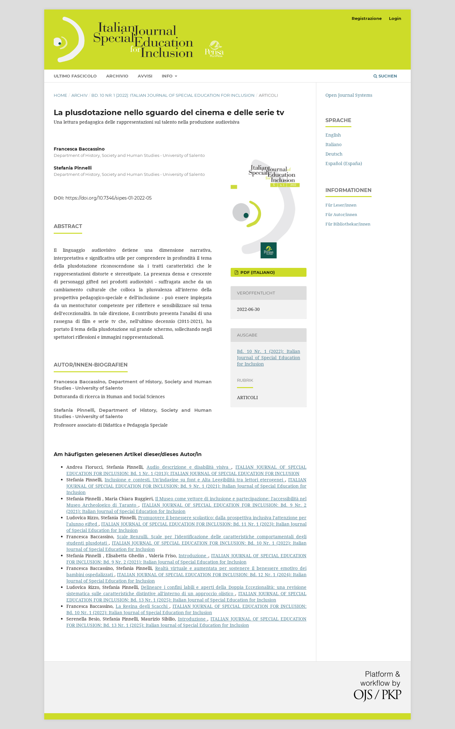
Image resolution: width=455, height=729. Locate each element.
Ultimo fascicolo (75, 75)
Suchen (385, 75)
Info (168, 75)
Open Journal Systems (348, 95)
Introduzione (193, 556)
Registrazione (367, 18)
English (333, 135)
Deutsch (334, 154)
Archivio (117, 75)
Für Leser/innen (340, 205)
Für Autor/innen (341, 214)
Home (60, 95)
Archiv (79, 95)
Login (395, 18)
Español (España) (343, 163)
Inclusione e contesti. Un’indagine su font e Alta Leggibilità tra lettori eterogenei (195, 480)
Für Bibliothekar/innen (347, 224)
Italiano (333, 144)
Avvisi (145, 75)
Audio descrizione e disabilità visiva (189, 467)
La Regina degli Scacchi (142, 606)
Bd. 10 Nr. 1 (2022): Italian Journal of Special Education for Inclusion (173, 95)
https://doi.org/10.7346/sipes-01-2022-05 (108, 198)
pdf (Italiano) (257, 272)
